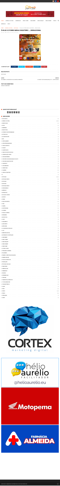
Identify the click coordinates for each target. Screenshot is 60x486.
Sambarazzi (18, 21)
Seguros (4, 273)
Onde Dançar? (5, 242)
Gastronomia (5, 208)
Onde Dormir (48, 21)
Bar (3, 139)
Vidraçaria (4, 295)
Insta (9, 24)
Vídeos (3, 293)
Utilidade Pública (6, 284)
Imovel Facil (4, 217)
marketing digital (6, 233)
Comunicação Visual (6, 154)
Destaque (16, 28)
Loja (3, 231)
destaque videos (5, 179)
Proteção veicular (6, 264)
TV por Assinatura (6, 282)
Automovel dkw (5, 137)
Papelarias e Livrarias (6, 251)
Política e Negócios (6, 260)
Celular (3, 148)
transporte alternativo (7, 280)
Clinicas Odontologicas (7, 152)
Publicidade (4, 266)
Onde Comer (25, 21)
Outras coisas (5, 248)
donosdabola (5, 188)
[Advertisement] (30, 465)
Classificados (5, 150)
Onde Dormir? (5, 244)
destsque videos (5, 186)
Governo (4, 210)
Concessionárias (6, 157)
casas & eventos (5, 146)
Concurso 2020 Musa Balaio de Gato (10, 159)
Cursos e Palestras (6, 172)
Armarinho (4, 128)
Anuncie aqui (5, 123)
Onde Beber (32, 21)
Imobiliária (4, 215)
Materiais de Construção (7, 235)
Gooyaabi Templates (22, 484)
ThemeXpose (8, 484)
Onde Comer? (5, 240)
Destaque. (4, 181)
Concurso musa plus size (7, 161)
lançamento (5, 222)
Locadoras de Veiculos (7, 228)
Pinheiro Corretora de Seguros (9, 255)
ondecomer (4, 246)
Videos (54, 21)
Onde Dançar (40, 21)
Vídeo (3, 289)
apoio (3, 125)
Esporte (4, 197)
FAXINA (3, 199)
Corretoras (5, 168)
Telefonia (4, 277)
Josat (3, 219)
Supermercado (5, 275)
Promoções (4, 262)
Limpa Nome (4, 226)
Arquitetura (5, 130)
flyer (3, 204)
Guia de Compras (5, 213)
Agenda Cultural (9, 21)
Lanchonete (4, 224)
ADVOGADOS (4, 119)
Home (2, 21)
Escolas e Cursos (6, 195)
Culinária (4, 170)
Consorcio (4, 163)
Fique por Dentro (6, 201)
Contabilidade (5, 166)
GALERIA (3, 206)
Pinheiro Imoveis (5, 257)
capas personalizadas (7, 143)
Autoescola (5, 134)
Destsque (4, 184)
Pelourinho (4, 253)
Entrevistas (4, 193)
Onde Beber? (4, 237)
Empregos (3, 24)
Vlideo (3, 298)
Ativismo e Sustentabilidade (8, 132)
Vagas (3, 286)
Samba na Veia (5, 269)
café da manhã (5, 141)
